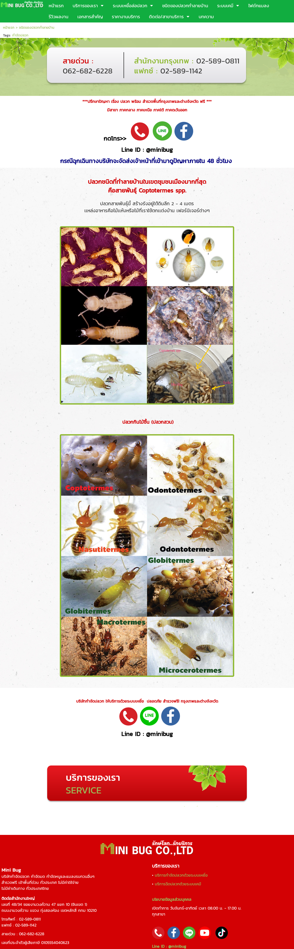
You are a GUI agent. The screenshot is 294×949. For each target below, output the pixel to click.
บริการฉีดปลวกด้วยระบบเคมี (178, 884)
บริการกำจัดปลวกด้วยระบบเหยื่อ (181, 875)
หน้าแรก (8, 27)
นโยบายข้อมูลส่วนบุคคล (171, 899)
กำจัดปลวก (20, 35)
